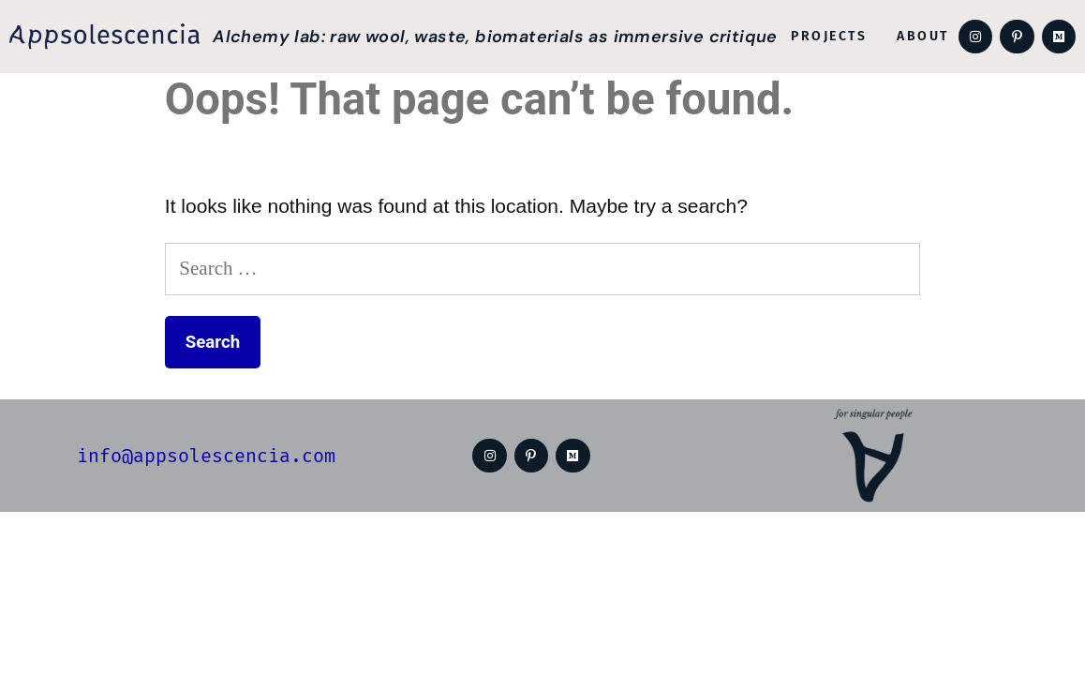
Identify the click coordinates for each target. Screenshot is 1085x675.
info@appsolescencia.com (206, 455)
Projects (829, 36)
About (923, 36)
